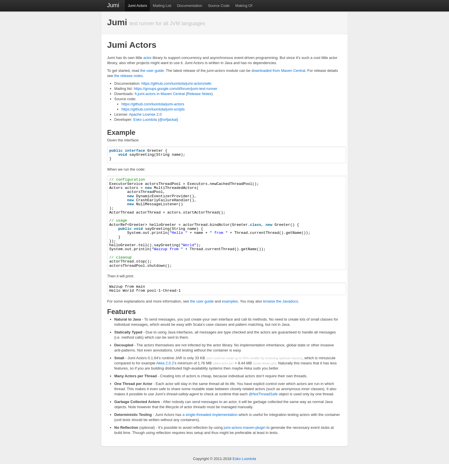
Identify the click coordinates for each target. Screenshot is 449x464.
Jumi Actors (137, 5)
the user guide (152, 70)
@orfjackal (168, 119)
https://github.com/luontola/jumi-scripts (153, 109)
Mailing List (162, 5)
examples (230, 301)
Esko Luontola (145, 119)
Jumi (113, 5)
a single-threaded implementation (209, 414)
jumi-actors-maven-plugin (244, 427)
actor (147, 58)
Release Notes (199, 94)
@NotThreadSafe (263, 394)
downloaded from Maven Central (278, 70)
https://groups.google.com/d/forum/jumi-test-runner (175, 88)
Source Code (219, 5)
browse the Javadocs (280, 301)
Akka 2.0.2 (165, 363)
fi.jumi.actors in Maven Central (160, 94)
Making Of (243, 5)
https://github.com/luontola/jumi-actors (152, 104)
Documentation (189, 5)
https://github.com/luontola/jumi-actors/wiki (176, 83)
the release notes (128, 76)
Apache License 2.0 (145, 114)
